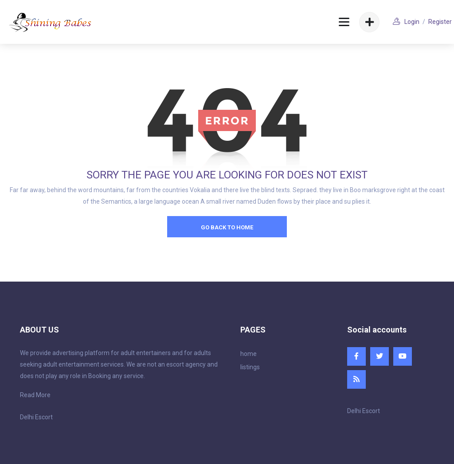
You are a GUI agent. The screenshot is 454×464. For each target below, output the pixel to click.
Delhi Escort (36, 417)
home (248, 353)
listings (250, 367)
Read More (35, 394)
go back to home (227, 227)
